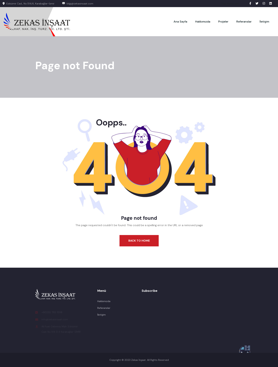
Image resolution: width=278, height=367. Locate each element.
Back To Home (139, 240)
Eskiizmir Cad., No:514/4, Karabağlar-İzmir (28, 3)
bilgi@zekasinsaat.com (77, 3)
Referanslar (244, 21)
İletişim (264, 21)
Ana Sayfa (180, 21)
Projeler (223, 21)
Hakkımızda (202, 21)
